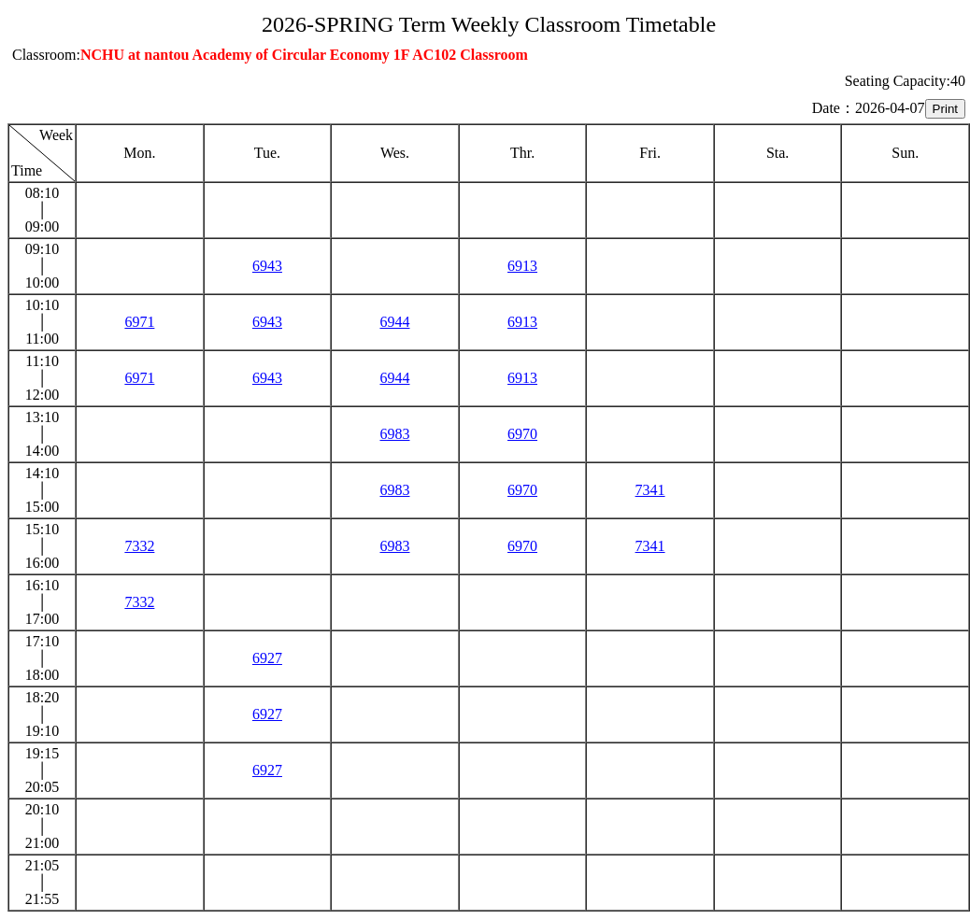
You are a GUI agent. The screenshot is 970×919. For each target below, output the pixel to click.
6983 (394, 434)
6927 (267, 658)
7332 (139, 546)
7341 (650, 490)
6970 (522, 434)
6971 (139, 322)
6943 (267, 266)
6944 (394, 322)
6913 (522, 266)
